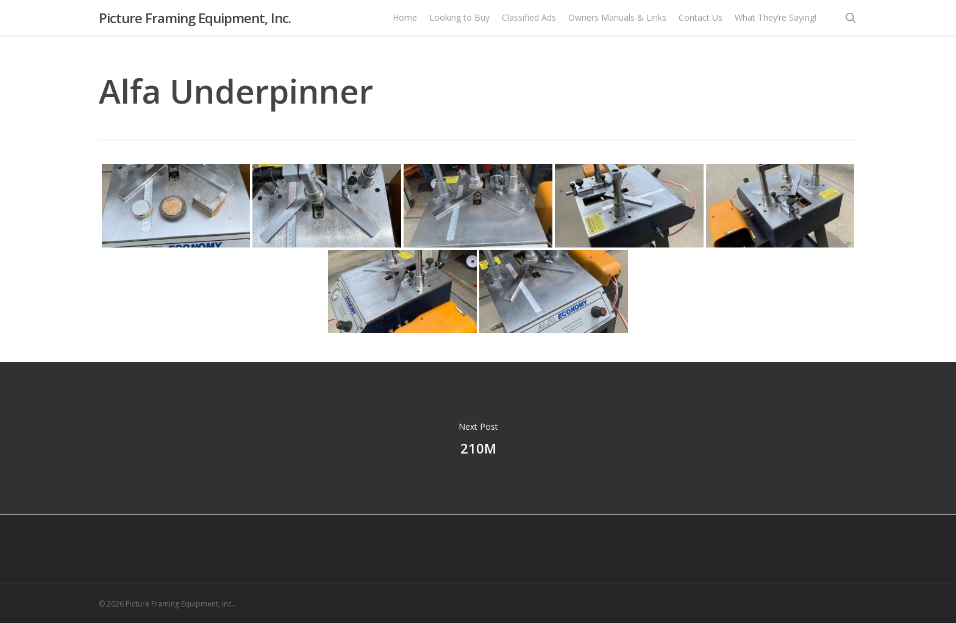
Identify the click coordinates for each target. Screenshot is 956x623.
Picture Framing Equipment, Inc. (195, 23)
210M (478, 438)
